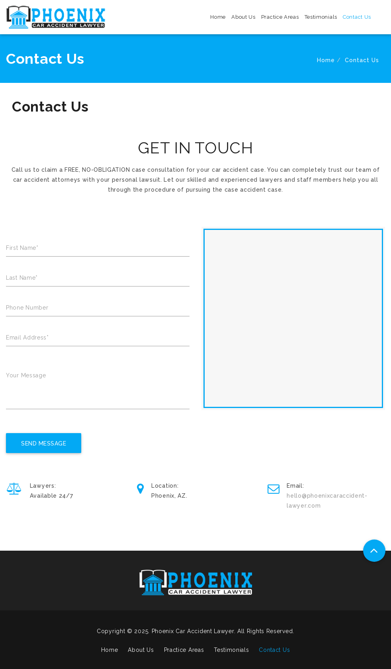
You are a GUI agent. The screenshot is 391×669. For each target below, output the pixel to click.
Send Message (43, 443)
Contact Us (357, 17)
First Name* (22, 248)
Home (218, 17)
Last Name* (22, 278)
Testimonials (321, 17)
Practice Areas (280, 17)
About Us (243, 17)
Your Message (26, 375)
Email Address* (27, 337)
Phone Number (27, 307)
